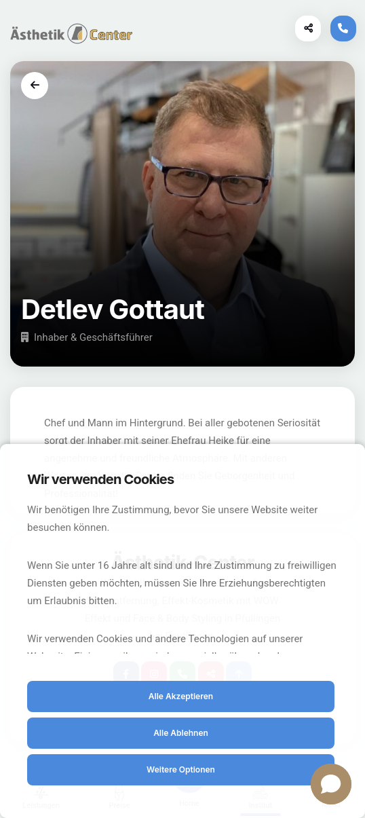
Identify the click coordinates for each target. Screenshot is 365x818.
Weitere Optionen (181, 769)
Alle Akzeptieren (181, 696)
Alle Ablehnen (180, 733)
